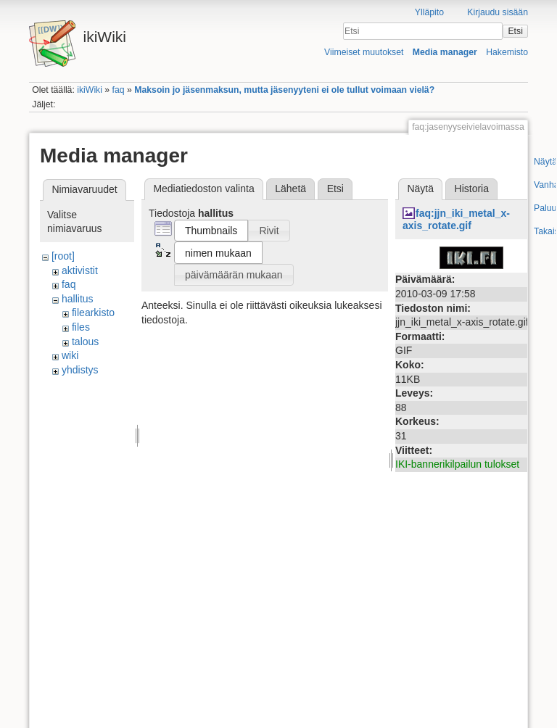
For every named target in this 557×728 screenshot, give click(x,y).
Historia (472, 188)
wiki (70, 355)
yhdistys (80, 370)
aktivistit (80, 270)
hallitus (78, 299)
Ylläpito (429, 12)
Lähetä (290, 188)
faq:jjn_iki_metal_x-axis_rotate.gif (456, 219)
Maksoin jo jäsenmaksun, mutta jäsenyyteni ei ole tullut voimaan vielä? (284, 90)
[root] (63, 256)
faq (118, 90)
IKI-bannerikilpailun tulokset (457, 464)
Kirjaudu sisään (497, 12)
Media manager (445, 52)
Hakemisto (507, 52)
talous (85, 341)
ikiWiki (89, 90)
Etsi (515, 31)
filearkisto (93, 312)
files (81, 327)
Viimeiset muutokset (363, 52)
